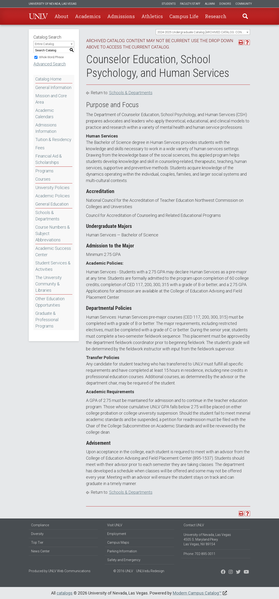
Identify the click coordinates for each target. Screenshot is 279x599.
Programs (44, 170)
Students (169, 3)
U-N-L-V (38, 16)
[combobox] (203, 32)
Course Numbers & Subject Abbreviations (52, 233)
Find (245, 16)
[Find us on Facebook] (223, 572)
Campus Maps (118, 542)
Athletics (152, 16)
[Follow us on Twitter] (230, 572)
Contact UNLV (194, 525)
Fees (40, 147)
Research (215, 16)
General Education (52, 204)
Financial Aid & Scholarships (48, 159)
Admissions (121, 16)
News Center (40, 551)
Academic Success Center (53, 251)
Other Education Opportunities (50, 302)
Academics (88, 16)
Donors (225, 3)
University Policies (52, 187)
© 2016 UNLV (123, 571)
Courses (42, 179)
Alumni (210, 3)
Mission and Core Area (51, 99)
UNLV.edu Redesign (150, 571)
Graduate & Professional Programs (46, 319)
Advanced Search (49, 63)
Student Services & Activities (52, 266)
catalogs (65, 593)
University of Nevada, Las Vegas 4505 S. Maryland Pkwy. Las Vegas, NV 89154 (207, 539)
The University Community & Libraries (48, 284)
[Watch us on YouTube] (246, 572)
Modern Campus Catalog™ (197, 593)
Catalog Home (48, 79)
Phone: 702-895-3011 (199, 554)
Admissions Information (46, 128)
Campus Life (183, 16)
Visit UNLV (114, 525)
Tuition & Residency (53, 139)
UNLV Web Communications (69, 571)
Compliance (40, 525)
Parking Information (122, 551)
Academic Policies (52, 195)
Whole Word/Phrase (51, 57)
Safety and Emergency (123, 560)
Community (243, 3)
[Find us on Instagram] (238, 572)
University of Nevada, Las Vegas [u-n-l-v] (52, 3)
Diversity (37, 534)
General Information (53, 87)
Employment (116, 534)
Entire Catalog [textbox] (44, 44)
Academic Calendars (44, 113)
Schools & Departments (47, 215)
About (61, 16)
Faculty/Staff (190, 3)
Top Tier (37, 542)
